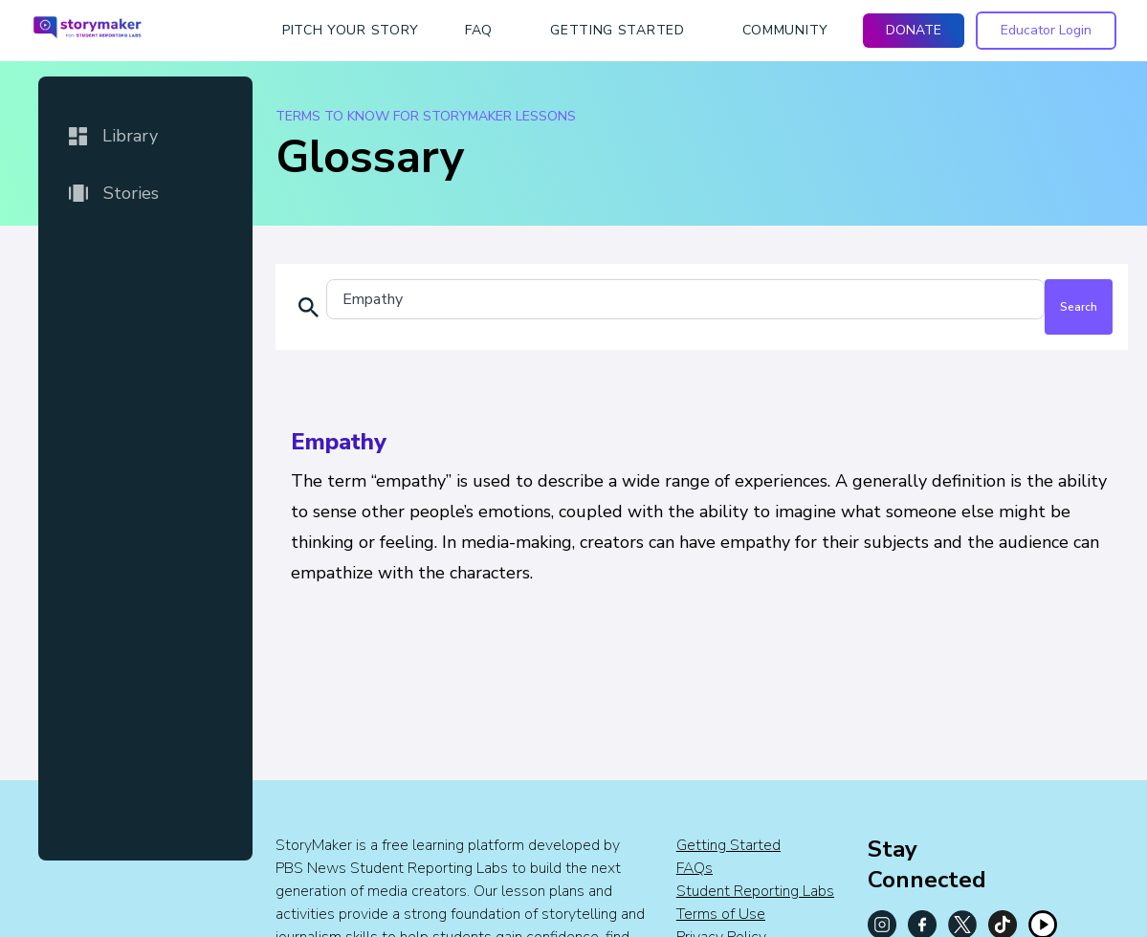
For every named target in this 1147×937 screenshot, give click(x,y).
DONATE (913, 30)
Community (785, 30)
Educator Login (1046, 30)
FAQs (694, 868)
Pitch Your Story (350, 30)
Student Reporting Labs (755, 891)
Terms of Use (720, 914)
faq (479, 30)
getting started (617, 30)
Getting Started (728, 845)
